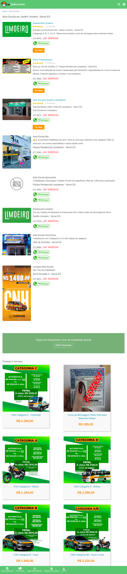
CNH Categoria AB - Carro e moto (87, 555)
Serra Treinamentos (42, 59)
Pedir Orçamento (64, 345)
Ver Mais (39, 50)
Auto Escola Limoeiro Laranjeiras (49, 100)
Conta (64, 569)
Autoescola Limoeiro (43, 23)
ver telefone (50, 38)
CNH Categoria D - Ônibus (87, 486)
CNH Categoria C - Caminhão (26, 415)
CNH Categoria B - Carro (26, 555)
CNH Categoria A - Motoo (26, 486)
